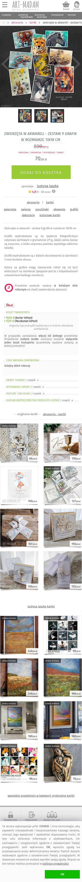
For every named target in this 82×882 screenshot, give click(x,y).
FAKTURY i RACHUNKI (25, 393)
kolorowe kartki (50, 215)
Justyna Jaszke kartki (41, 606)
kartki (50, 202)
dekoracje (28, 215)
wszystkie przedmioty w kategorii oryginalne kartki (41, 795)
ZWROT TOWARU (22, 380)
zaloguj (76, 9)
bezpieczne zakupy (10, 821)
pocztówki (42, 209)
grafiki (74, 209)
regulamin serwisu (31, 821)
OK (62, 874)
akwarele (59, 209)
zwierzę (26, 209)
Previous (7, 64)
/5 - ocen (39, 192)
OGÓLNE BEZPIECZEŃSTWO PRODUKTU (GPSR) (40, 400)
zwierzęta (10, 209)
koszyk (66, 9)
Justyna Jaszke (48, 186)
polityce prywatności (55, 863)
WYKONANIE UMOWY (25, 386)
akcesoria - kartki (54, 414)
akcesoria (33, 202)
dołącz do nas (52, 819)
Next (75, 64)
